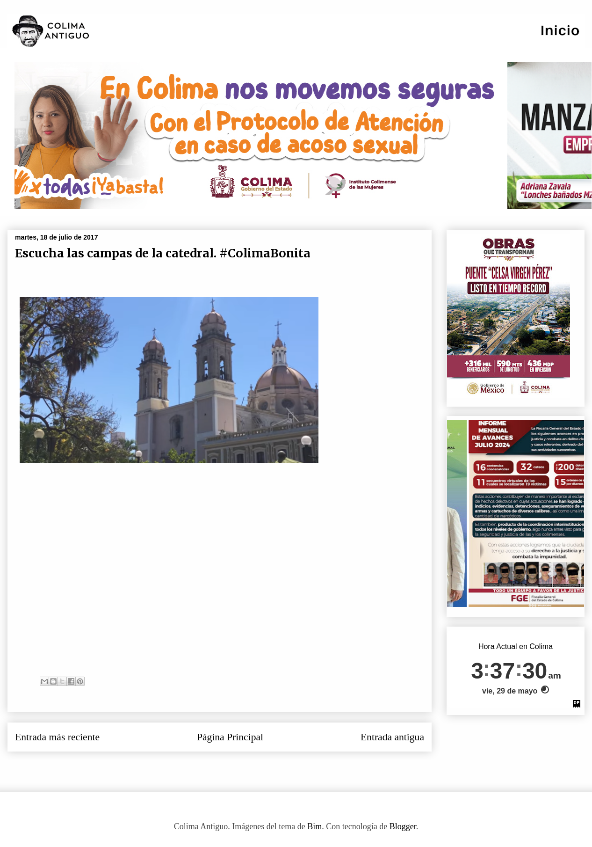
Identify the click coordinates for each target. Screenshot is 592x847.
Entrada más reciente (57, 737)
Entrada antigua (392, 737)
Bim (314, 826)
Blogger (403, 826)
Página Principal (230, 737)
